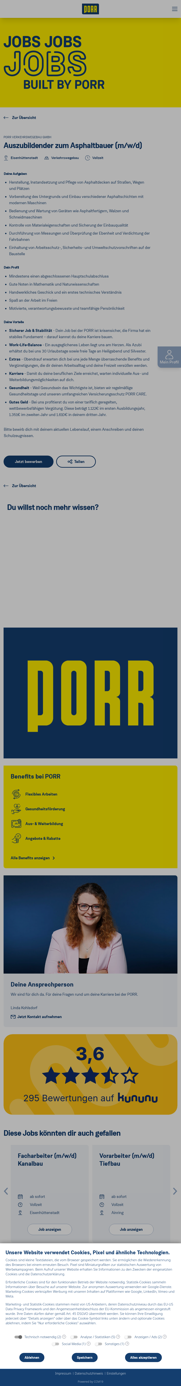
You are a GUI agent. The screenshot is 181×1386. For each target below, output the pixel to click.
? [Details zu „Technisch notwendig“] (64, 1336)
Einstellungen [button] (116, 1373)
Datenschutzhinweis (89, 1373)
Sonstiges (112, 1343)
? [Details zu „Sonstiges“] (127, 1343)
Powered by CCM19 (90, 1382)
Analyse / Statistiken (95, 1337)
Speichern (85, 1357)
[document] (90, 1290)
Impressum (63, 1373)
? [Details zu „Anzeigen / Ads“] (164, 1336)
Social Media (71, 1343)
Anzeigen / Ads (145, 1337)
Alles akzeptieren (143, 1357)
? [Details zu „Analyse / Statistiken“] (118, 1336)
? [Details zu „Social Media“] (88, 1343)
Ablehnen (32, 1357)
